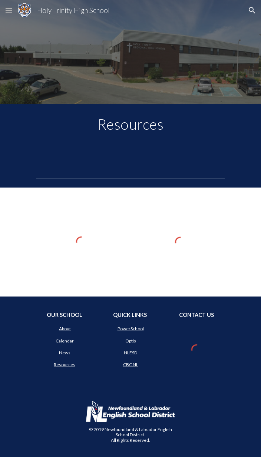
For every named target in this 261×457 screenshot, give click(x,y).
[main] (130, 124)
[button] (9, 10)
